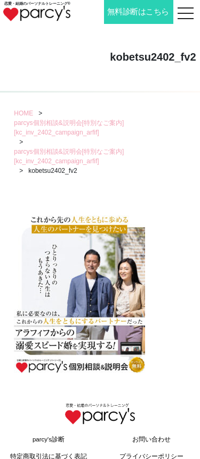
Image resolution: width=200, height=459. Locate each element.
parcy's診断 (49, 439)
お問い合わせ (151, 439)
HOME (23, 113)
